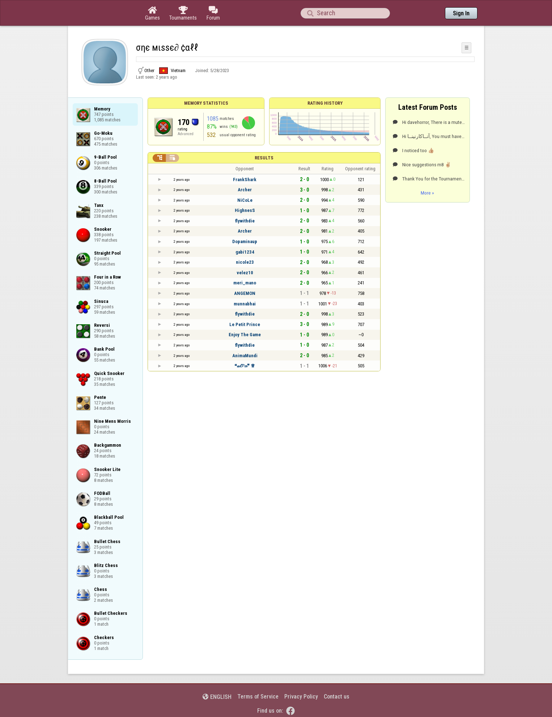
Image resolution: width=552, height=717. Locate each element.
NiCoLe (244, 200)
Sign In (461, 13)
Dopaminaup (244, 241)
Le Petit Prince (244, 324)
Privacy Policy (301, 696)
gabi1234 (244, 252)
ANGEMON (244, 293)
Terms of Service (258, 696)
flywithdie (245, 221)
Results (264, 158)
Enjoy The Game (245, 334)
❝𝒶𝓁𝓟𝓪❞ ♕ (244, 365)
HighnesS (245, 210)
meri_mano (244, 282)
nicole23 (245, 262)
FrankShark (244, 179)
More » (427, 193)
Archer (245, 189)
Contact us (336, 696)
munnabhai (245, 304)
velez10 (245, 272)
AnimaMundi (245, 355)
